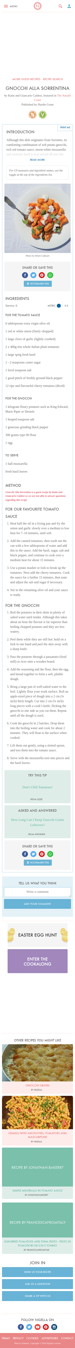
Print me (65, 127)
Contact (67, 1338)
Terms (6, 1338)
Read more (37, 159)
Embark (25, 1343)
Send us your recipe (37, 1272)
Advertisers (49, 1338)
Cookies (32, 1338)
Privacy (18, 1338)
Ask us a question (37, 1284)
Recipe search (53, 79)
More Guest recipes (26, 79)
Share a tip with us (37, 1296)
